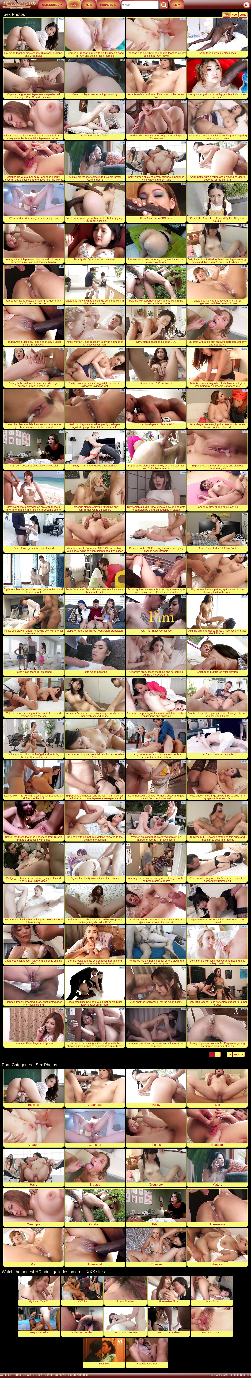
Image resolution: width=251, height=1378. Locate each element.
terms (17, 1374)
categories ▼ (52, 4)
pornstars (108, 4)
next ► (239, 1054)
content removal (55, 1374)
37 (229, 1054)
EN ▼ (176, 4)
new (89, 4)
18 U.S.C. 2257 (32, 1374)
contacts (5, 1374)
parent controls (78, 1374)
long (243, 14)
